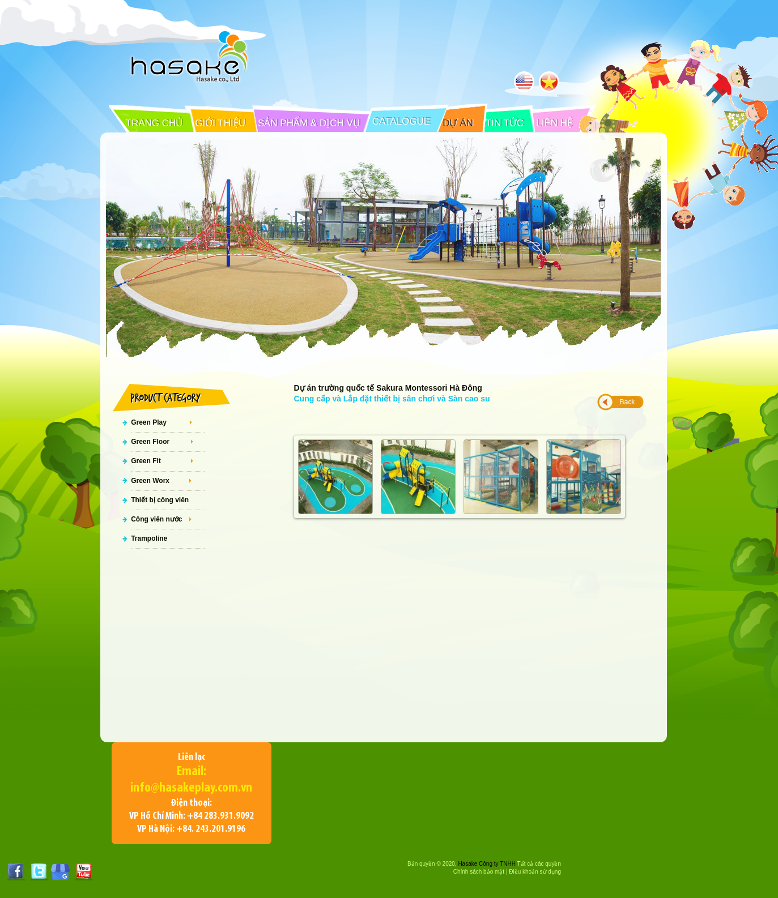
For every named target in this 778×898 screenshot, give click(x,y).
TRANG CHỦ (154, 123)
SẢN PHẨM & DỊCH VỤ (309, 123)
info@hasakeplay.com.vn (191, 788)
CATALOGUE (401, 121)
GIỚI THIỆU (220, 123)
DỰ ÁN (458, 123)
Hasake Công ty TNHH (487, 864)
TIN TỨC (505, 123)
